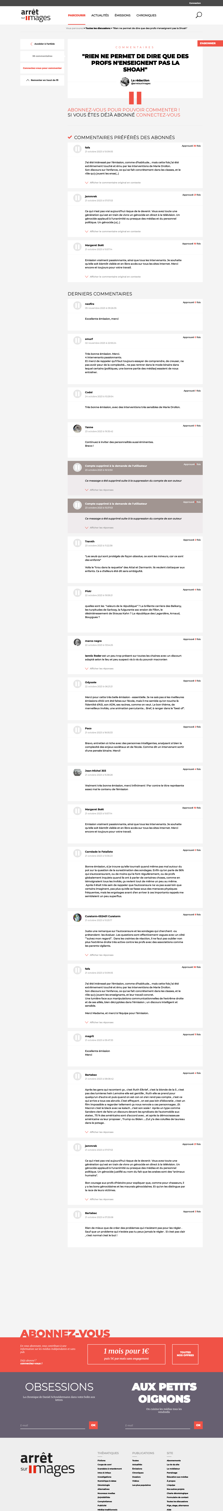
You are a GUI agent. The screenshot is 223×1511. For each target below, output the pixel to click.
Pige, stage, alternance (178, 1505)
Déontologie (104, 1485)
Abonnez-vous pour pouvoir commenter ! (124, 109)
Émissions (122, 15)
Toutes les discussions (177, 1501)
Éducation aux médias (177, 1477)
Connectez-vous (158, 115)
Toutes (135, 1460)
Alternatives (103, 1489)
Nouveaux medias (106, 1493)
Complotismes (105, 1501)
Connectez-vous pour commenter (42, 68)
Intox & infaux (104, 1473)
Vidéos (135, 1481)
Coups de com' (105, 1464)
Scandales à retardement (110, 1469)
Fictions (101, 1460)
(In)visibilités (104, 1497)
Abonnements (174, 1460)
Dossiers (136, 1477)
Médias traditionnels (107, 1510)
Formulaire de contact (177, 1497)
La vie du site (173, 1464)
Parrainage (172, 1473)
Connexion (195, 3)
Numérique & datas (107, 1481)
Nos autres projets (175, 1489)
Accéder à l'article (42, 44)
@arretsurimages (140, 83)
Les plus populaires (141, 1485)
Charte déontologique (177, 1493)
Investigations (104, 1477)
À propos (171, 1481)
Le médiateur (173, 1469)
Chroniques (146, 15)
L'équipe (171, 1485)
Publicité (102, 1505)
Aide (169, 1510)
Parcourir (76, 15)
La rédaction (140, 80)
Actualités (100, 15)
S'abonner (208, 43)
